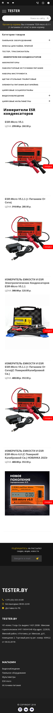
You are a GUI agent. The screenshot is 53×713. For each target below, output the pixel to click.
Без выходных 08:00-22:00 (43, 4)
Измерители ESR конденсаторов (22, 57)
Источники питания (11, 685)
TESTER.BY (15, 590)
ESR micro (6, 681)
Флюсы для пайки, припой (17, 46)
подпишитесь (19, 548)
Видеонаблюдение (13, 96)
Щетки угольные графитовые (19, 79)
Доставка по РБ (49, 4)
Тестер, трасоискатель (15, 51)
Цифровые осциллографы (17, 90)
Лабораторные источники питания (22, 68)
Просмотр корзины (12, 24)
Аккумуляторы (10, 62)
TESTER (14, 10)
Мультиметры (8, 677)
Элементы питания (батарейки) (20, 85)
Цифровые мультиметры (16, 101)
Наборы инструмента (14, 73)
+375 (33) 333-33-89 (38, 4)
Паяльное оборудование (17, 40)
